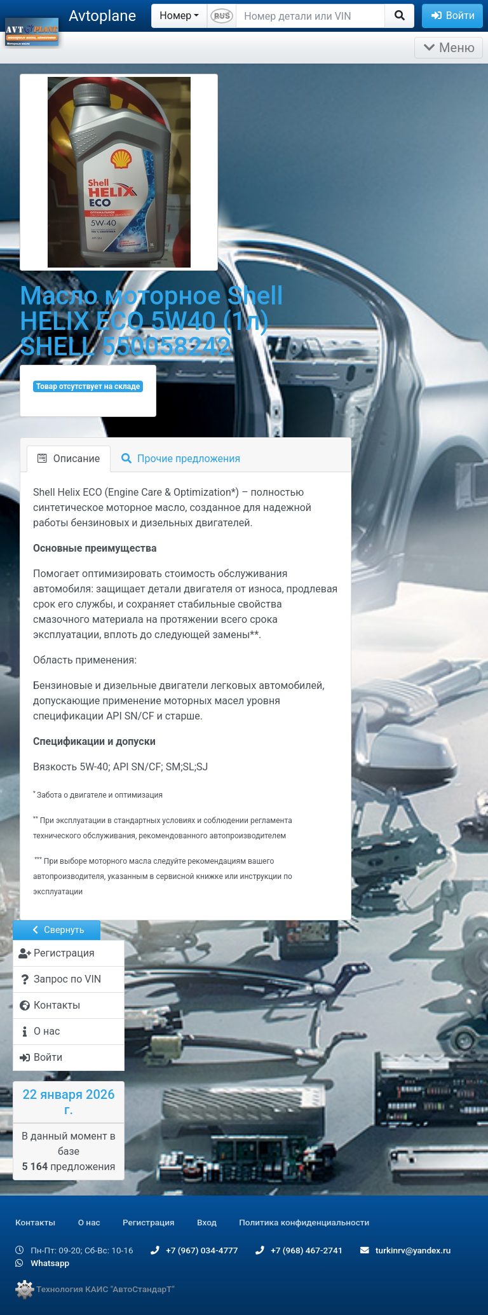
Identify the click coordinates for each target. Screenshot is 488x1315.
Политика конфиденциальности (304, 1222)
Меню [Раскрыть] (449, 47)
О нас (89, 1222)
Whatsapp (42, 1263)
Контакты (35, 1222)
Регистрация (149, 1222)
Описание (68, 459)
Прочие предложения (180, 459)
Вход (207, 1222)
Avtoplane (102, 16)
